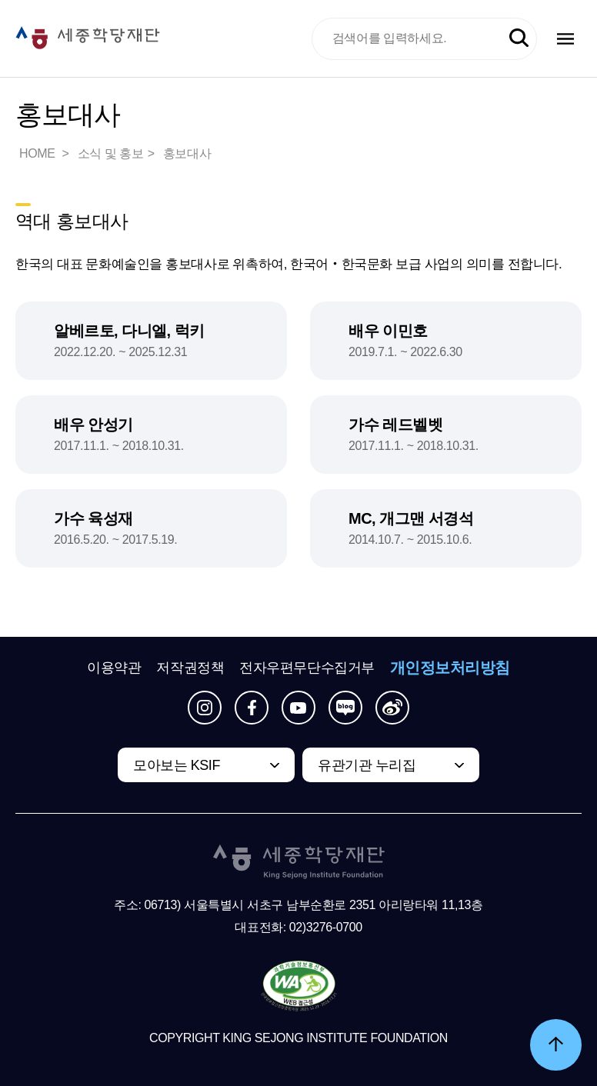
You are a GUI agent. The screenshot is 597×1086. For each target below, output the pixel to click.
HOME (38, 153)
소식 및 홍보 (111, 153)
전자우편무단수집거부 (307, 668)
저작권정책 (190, 668)
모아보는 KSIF (176, 765)
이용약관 (114, 668)
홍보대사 (187, 153)
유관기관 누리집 (366, 765)
